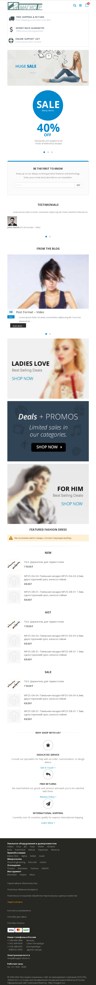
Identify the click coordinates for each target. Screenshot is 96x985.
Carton (43, 862)
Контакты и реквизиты (19, 910)
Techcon (35, 868)
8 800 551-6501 (16, 949)
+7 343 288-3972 (14, 946)
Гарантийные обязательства (22, 883)
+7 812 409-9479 (14, 943)
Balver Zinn (12, 855)
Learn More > (48, 822)
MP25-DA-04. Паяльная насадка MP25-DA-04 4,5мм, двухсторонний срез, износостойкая (54, 577)
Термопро (43, 849)
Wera (32, 874)
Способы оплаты (15, 923)
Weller (41, 846)
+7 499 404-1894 (14, 940)
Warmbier (22, 868)
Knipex (23, 874)
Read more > (18, 326)
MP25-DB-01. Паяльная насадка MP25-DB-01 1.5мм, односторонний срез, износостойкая (54, 593)
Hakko (10, 846)
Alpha (24, 855)
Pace (32, 846)
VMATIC (45, 868)
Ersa (19, 846)
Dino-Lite (32, 862)
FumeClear (20, 849)
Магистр (55, 849)
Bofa (9, 849)
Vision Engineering (16, 862)
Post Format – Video (30, 312)
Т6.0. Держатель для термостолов (44, 561)
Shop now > (33, 73)
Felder (33, 855)
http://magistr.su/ (56, 982)
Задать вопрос (15, 901)
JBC (25, 846)
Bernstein (12, 874)
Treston (11, 868)
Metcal (31, 849)
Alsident (51, 846)
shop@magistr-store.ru (18, 958)
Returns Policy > (48, 796)
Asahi (42, 855)
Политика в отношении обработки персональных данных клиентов (42, 895)
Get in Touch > (48, 767)
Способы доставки (16, 916)
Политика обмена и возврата (22, 889)
